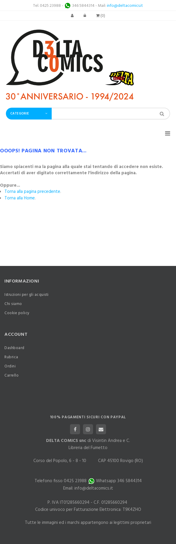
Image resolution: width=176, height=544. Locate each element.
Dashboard (14, 348)
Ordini (10, 366)
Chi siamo (13, 304)
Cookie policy (17, 313)
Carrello (11, 375)
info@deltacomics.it (125, 5)
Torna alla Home (19, 198)
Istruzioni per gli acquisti (26, 295)
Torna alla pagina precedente (32, 191)
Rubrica (11, 357)
